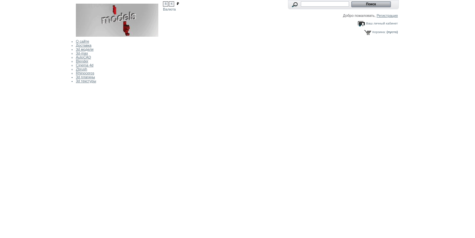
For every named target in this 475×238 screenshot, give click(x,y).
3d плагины (85, 77)
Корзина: (379, 32)
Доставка (83, 45)
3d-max (82, 53)
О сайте (82, 41)
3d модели (84, 49)
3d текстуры (86, 81)
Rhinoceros (85, 73)
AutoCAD (83, 57)
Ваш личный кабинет (382, 23)
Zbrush (81, 69)
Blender (82, 61)
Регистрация (387, 16)
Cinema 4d (84, 65)
